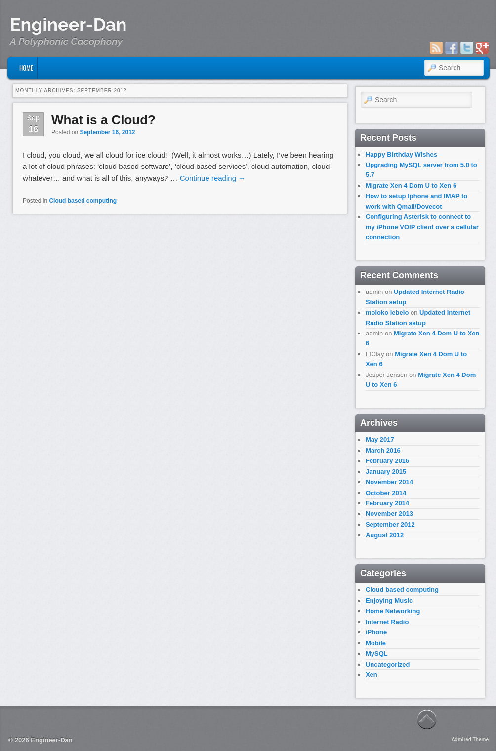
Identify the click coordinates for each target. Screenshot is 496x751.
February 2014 (387, 503)
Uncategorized (388, 664)
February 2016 (387, 460)
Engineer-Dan (68, 24)
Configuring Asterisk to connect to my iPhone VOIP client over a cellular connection (422, 227)
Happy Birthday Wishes (401, 154)
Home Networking (393, 611)
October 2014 (386, 493)
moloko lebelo (387, 312)
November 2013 (389, 513)
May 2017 (380, 439)
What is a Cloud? (103, 119)
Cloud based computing (83, 200)
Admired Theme (470, 739)
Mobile (376, 643)
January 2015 (386, 471)
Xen (371, 674)
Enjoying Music (389, 600)
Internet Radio (387, 622)
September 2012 (390, 524)
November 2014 (389, 482)
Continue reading (213, 178)
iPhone (376, 632)
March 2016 (383, 450)
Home (26, 68)
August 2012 (385, 535)
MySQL (377, 653)
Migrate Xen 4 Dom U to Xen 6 (411, 185)
